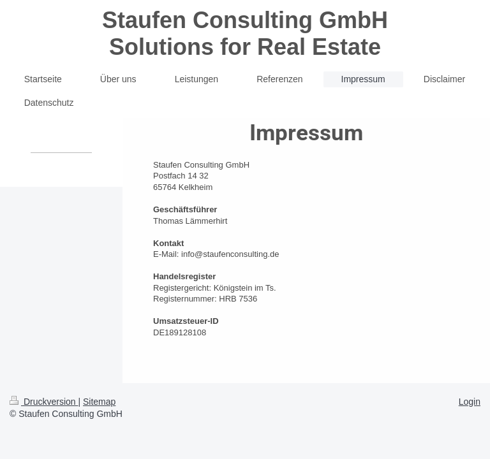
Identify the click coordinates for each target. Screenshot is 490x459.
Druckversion (44, 402)
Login (469, 402)
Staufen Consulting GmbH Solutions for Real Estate (245, 33)
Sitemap (99, 402)
